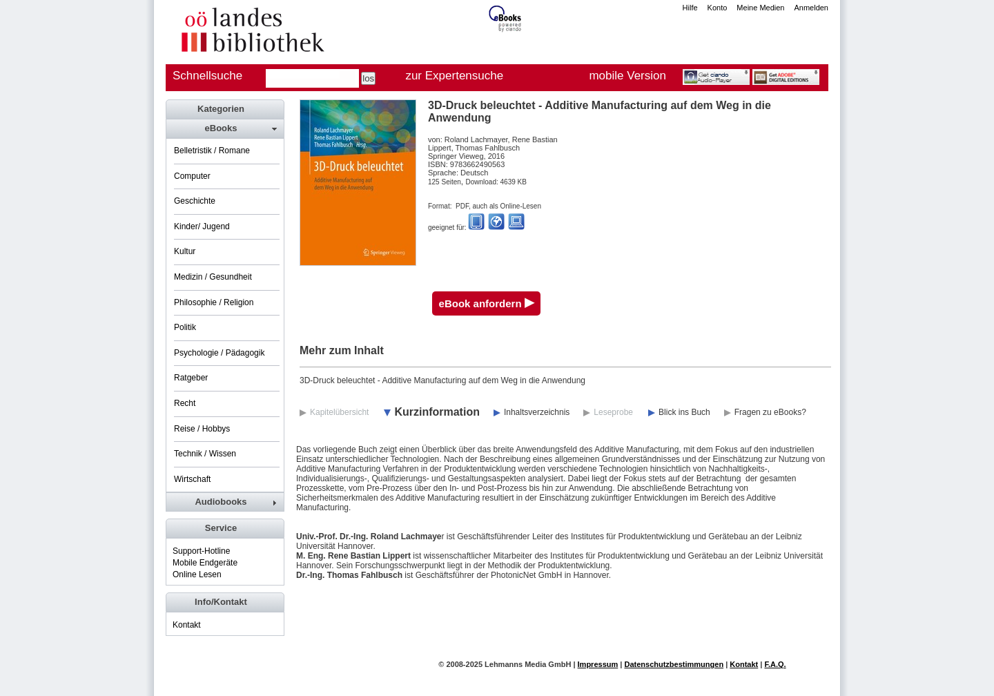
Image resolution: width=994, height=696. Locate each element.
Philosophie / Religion (213, 302)
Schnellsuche (207, 75)
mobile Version (627, 75)
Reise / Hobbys (202, 429)
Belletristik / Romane (212, 150)
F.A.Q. (775, 664)
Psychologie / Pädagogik (219, 353)
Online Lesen (197, 574)
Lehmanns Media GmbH (528, 664)
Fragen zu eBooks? (770, 412)
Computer (192, 176)
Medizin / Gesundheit (213, 277)
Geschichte (194, 201)
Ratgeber (191, 378)
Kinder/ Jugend (202, 226)
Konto (718, 7)
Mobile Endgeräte (205, 563)
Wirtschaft (192, 479)
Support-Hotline (201, 551)
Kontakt (187, 625)
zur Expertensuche (454, 75)
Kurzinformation (437, 412)
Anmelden (811, 7)
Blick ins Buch (684, 412)
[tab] (224, 128)
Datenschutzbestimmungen (673, 664)
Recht (184, 403)
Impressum (598, 664)
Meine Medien (760, 7)
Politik (185, 327)
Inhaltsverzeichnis (536, 412)
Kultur (184, 251)
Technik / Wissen (205, 453)
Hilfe (690, 7)
